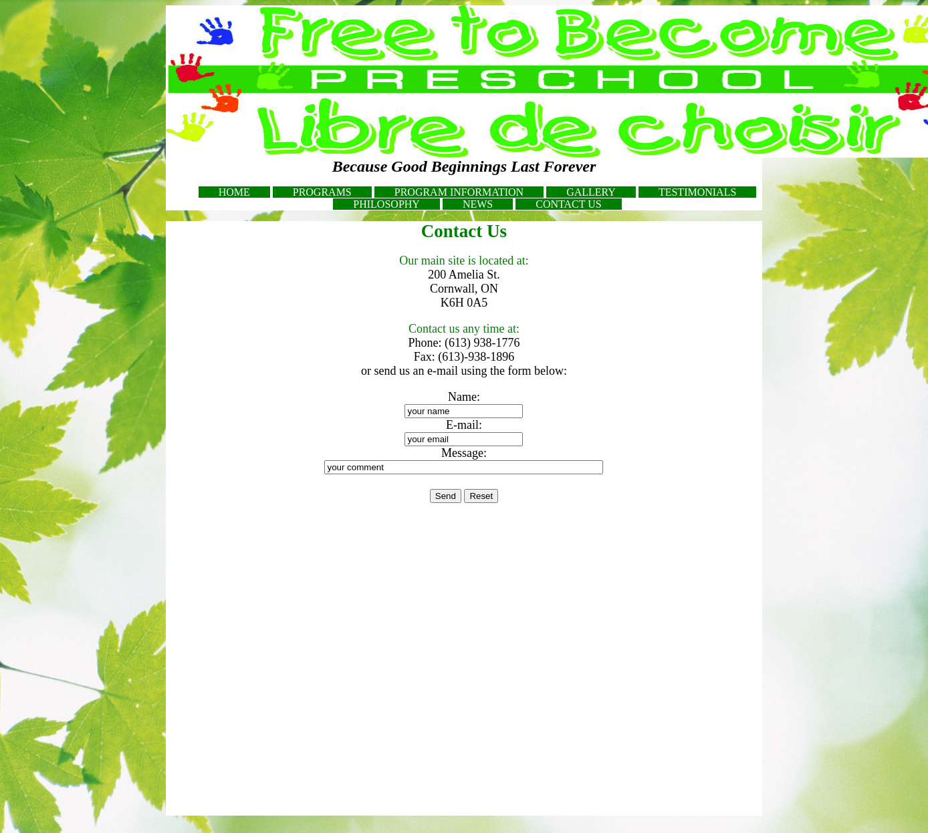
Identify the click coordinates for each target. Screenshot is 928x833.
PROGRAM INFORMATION (459, 192)
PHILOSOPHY (386, 204)
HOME (234, 192)
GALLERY (591, 192)
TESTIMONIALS (697, 192)
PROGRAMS (322, 192)
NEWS (478, 204)
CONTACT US (568, 204)
